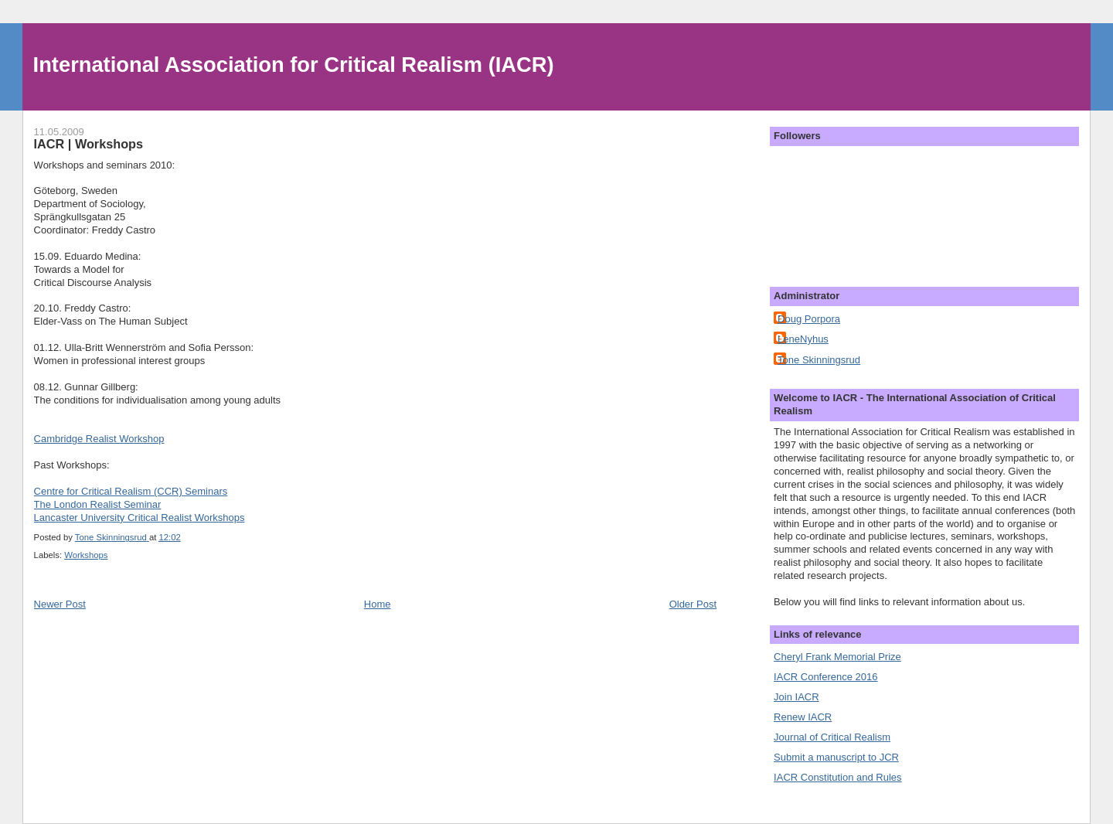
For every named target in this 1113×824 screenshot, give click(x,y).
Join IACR (796, 697)
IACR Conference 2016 (825, 677)
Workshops (85, 555)
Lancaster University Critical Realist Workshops (139, 517)
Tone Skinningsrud (819, 360)
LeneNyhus (803, 339)
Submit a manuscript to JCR (836, 757)
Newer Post (60, 604)
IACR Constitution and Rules (837, 777)
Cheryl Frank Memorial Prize (837, 656)
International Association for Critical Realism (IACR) (293, 65)
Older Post (692, 604)
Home (377, 604)
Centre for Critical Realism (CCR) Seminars (131, 491)
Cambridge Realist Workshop (99, 438)
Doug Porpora (809, 319)
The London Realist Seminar (98, 504)
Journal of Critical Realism (832, 737)
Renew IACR (803, 717)
